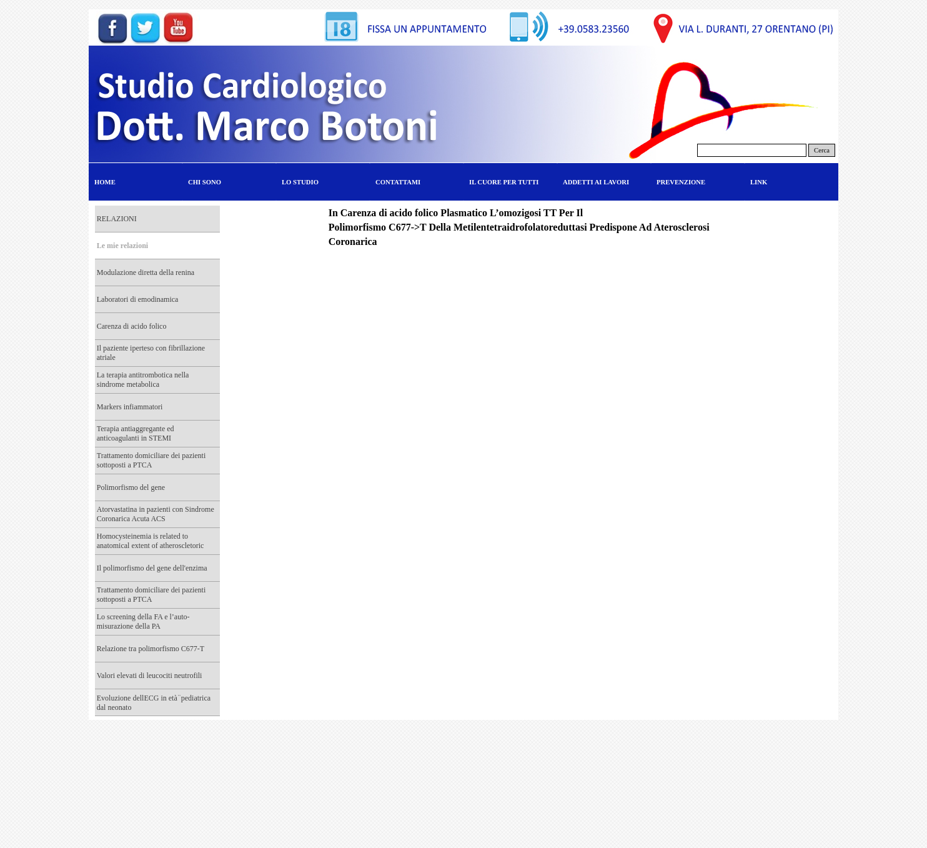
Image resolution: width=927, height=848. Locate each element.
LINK (758, 182)
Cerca (822, 150)
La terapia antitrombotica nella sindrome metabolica (143, 380)
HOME (105, 182)
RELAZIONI (117, 218)
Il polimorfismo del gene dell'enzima (152, 568)
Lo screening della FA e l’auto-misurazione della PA (143, 621)
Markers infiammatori (130, 406)
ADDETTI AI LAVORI (596, 182)
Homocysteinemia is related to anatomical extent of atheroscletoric (150, 541)
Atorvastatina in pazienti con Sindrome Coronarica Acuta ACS (155, 514)
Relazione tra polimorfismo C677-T (150, 648)
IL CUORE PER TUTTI (503, 182)
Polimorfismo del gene (131, 487)
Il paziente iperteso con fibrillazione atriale (151, 353)
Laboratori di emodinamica (138, 299)
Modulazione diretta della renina (145, 272)
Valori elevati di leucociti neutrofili (149, 675)
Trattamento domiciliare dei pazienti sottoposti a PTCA (151, 460)
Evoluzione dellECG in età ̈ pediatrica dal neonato (154, 703)
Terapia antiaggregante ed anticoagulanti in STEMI (135, 433)
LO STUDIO (300, 182)
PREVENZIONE (681, 182)
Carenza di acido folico (132, 326)
